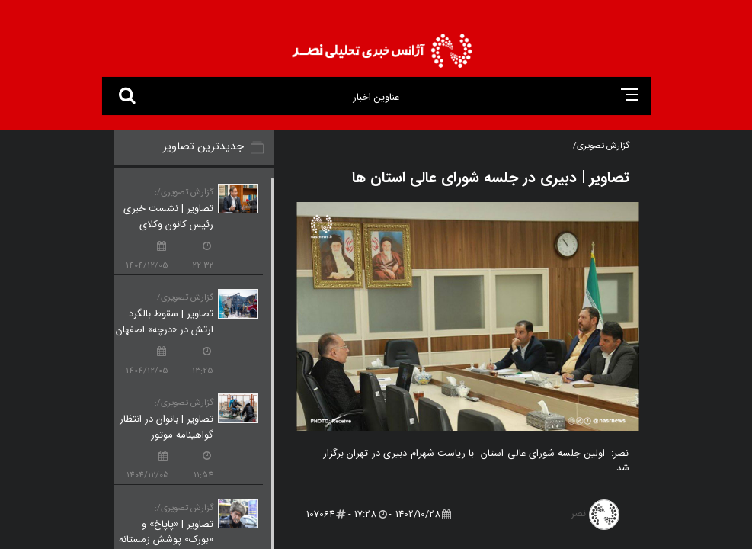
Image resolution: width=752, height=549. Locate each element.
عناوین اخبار (376, 97)
